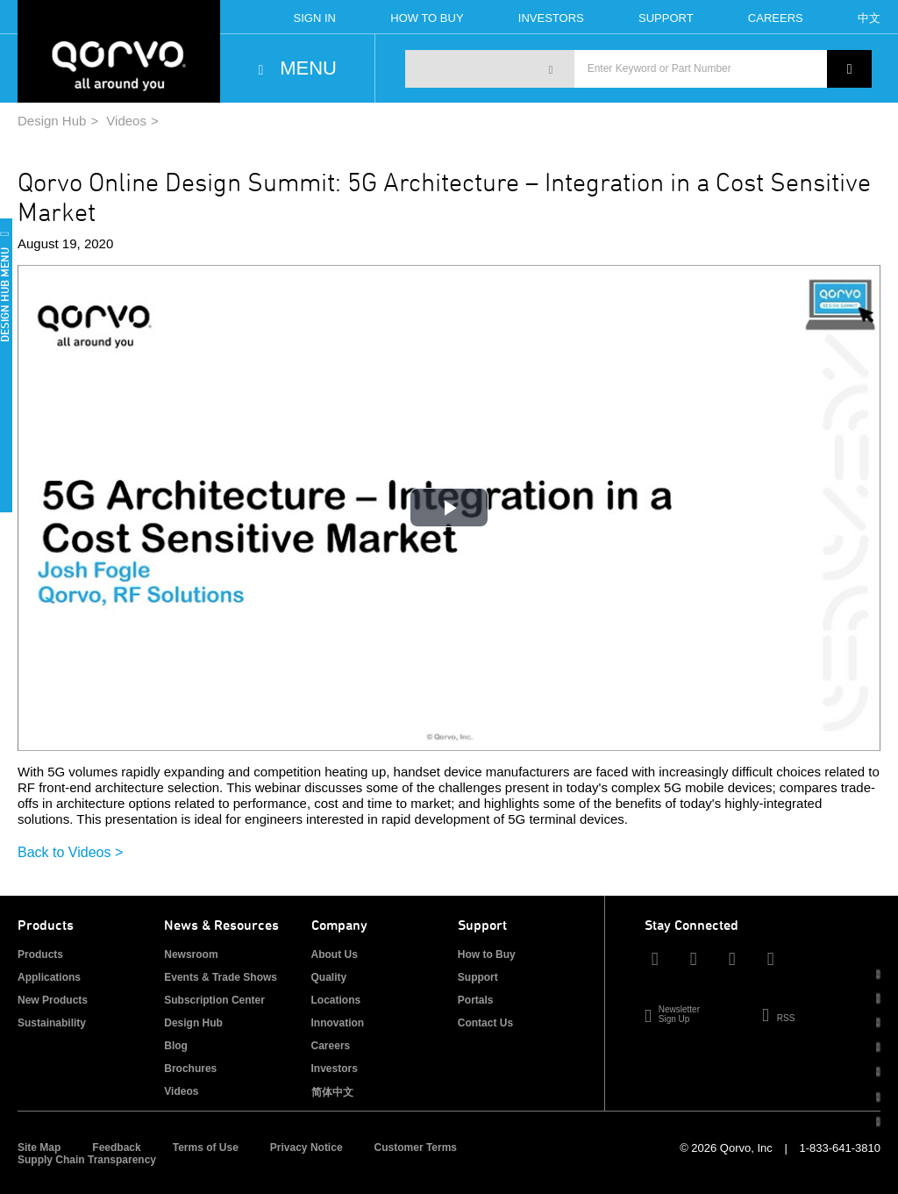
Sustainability (52, 1023)
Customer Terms (415, 1147)
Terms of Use (206, 1147)
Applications (49, 977)
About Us (334, 954)
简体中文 (332, 1092)
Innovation (338, 1023)
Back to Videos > (70, 852)
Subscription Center (214, 1000)
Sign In (315, 18)
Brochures (190, 1068)
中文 (869, 18)
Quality (329, 977)
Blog (176, 1046)
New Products (53, 1000)
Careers (775, 18)
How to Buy (487, 954)
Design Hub (52, 120)
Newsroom (190, 954)
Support (666, 18)
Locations (336, 1000)
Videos (126, 120)
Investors (551, 18)
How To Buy (426, 18)
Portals (476, 1000)
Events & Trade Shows (220, 977)
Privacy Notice (306, 1147)
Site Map (39, 1147)
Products (40, 954)
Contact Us (485, 1023)
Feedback (116, 1147)
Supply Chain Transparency (87, 1160)
